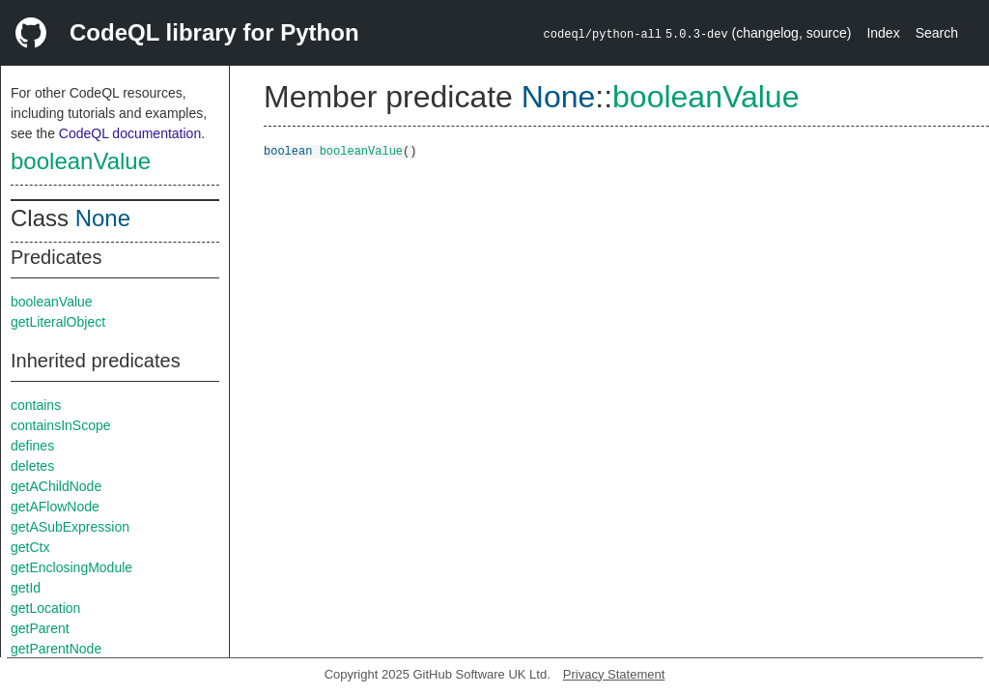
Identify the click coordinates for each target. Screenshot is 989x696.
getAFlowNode (55, 506)
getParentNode (56, 648)
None (102, 218)
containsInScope (61, 425)
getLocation (45, 608)
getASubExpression (70, 527)
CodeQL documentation (130, 133)
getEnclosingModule (71, 567)
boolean (288, 150)
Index (882, 33)
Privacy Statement (614, 674)
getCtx (30, 547)
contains (36, 405)
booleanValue (81, 161)
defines (32, 445)
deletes (32, 466)
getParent (40, 628)
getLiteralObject (58, 322)
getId (26, 587)
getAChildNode (56, 486)
